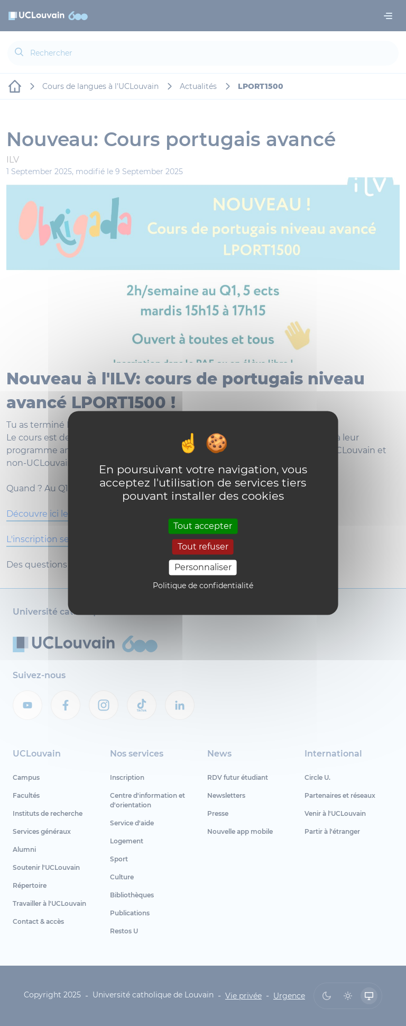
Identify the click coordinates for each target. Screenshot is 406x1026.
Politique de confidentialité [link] (203, 586)
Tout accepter (202, 526)
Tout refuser (203, 547)
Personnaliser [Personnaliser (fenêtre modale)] (203, 567)
